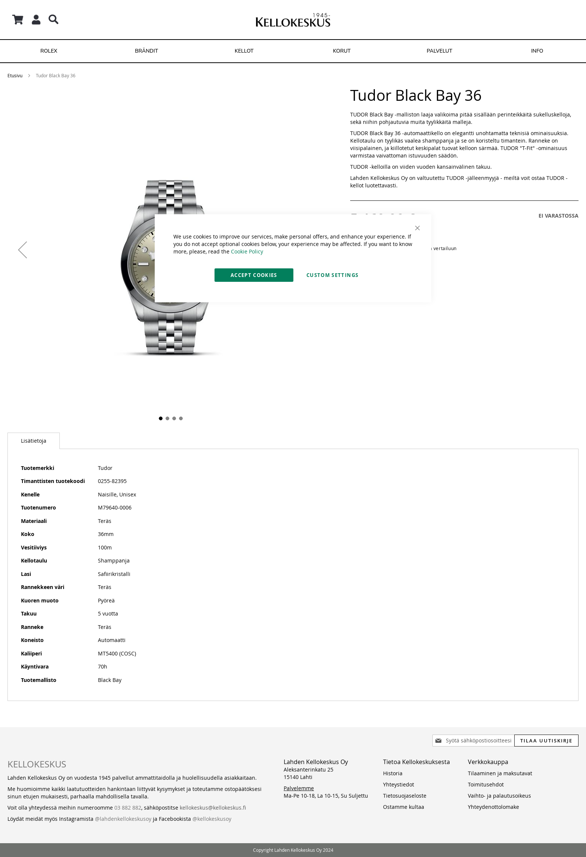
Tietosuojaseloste (404, 795)
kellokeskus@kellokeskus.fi (213, 807)
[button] (22, 249)
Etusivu (14, 75)
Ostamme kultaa (403, 806)
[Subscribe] (546, 741)
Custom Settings (332, 275)
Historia (393, 773)
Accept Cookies (254, 275)
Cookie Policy (247, 251)
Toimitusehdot (486, 784)
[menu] (293, 51)
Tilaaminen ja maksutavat (500, 773)
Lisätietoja (33, 440)
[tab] (33, 441)
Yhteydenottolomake (493, 806)
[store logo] (293, 20)
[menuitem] (49, 51)
